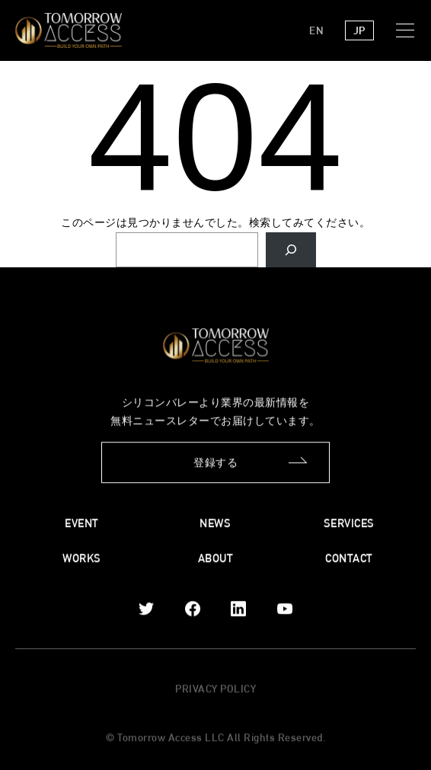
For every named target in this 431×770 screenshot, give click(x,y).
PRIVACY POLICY (215, 689)
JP (359, 30)
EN (316, 30)
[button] (408, 30)
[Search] (290, 250)
